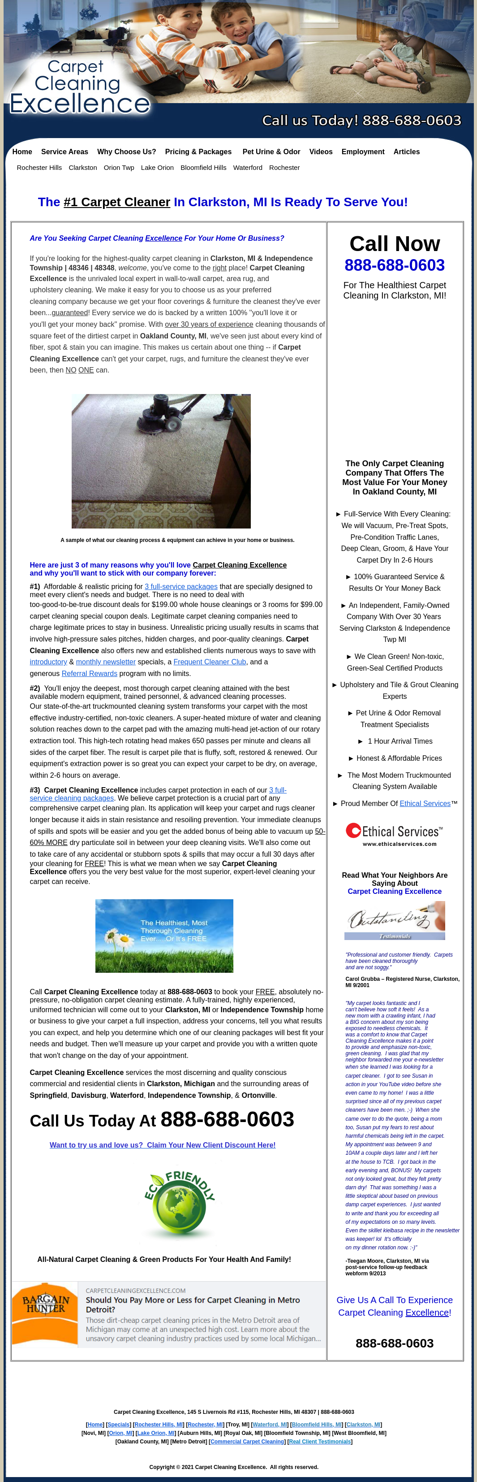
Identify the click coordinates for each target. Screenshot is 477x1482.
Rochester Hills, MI (158, 1424)
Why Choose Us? (126, 152)
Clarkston (83, 167)
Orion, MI (120, 1433)
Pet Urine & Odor (272, 152)
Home (22, 152)
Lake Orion (157, 167)
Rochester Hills (39, 167)
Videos (321, 152)
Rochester (284, 167)
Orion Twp (119, 167)
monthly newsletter (106, 662)
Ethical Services (425, 803)
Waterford (247, 167)
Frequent (189, 662)
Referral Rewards (89, 673)
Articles (407, 152)
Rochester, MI (205, 1424)
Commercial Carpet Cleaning (247, 1442)
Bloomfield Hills (203, 167)
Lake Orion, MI (156, 1433)
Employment (363, 152)
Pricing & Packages (199, 152)
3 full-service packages (181, 586)
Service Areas (64, 152)
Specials (118, 1424)
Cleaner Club (225, 662)
